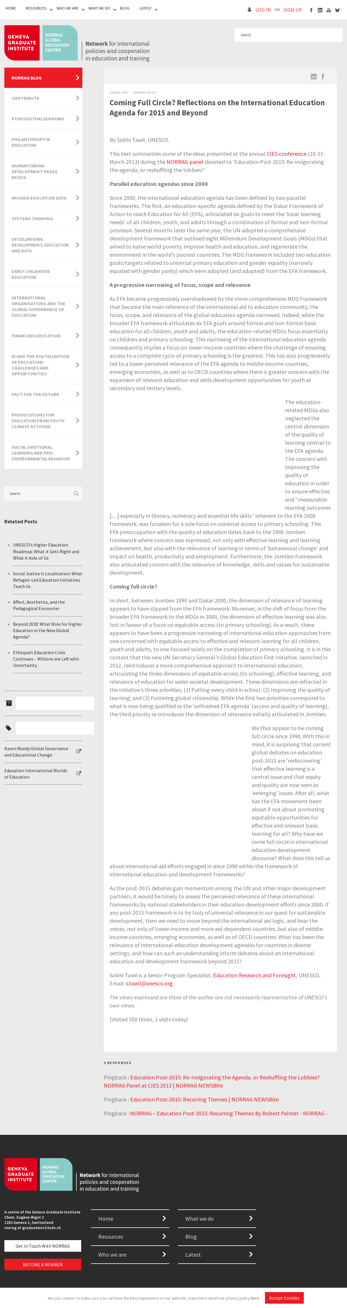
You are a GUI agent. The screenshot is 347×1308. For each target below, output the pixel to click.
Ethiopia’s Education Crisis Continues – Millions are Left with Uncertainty (46, 659)
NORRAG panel (185, 161)
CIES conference (286, 153)
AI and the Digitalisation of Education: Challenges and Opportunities (40, 365)
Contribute (25, 98)
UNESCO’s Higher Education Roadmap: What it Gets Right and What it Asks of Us (46, 551)
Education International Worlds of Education (35, 774)
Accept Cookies (284, 1298)
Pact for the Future (35, 394)
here (255, 1298)
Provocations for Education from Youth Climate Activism (38, 420)
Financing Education (36, 336)
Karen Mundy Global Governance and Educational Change (36, 752)
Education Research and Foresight (254, 975)
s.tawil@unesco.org (149, 983)
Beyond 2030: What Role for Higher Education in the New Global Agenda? (47, 630)
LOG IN (263, 9)
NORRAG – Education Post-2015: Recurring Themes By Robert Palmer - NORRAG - (229, 1113)
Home (11, 8)
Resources (36, 8)
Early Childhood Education (31, 274)
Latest (145, 8)
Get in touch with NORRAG (43, 1246)
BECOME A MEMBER (43, 1264)
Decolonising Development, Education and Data (40, 245)
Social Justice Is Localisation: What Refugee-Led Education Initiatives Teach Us (47, 580)
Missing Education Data (39, 198)
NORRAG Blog (27, 78)
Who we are (112, 1254)
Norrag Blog (145, 92)
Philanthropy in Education (31, 142)
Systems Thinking (32, 218)
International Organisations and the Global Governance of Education (39, 306)
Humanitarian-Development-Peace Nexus (35, 171)
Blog (125, 8)
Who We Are (68, 8)
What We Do (99, 8)
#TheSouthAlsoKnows (38, 119)
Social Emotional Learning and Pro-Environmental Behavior (41, 453)
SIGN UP (293, 9)
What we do (199, 1218)
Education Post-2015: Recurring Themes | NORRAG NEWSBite (204, 1099)
